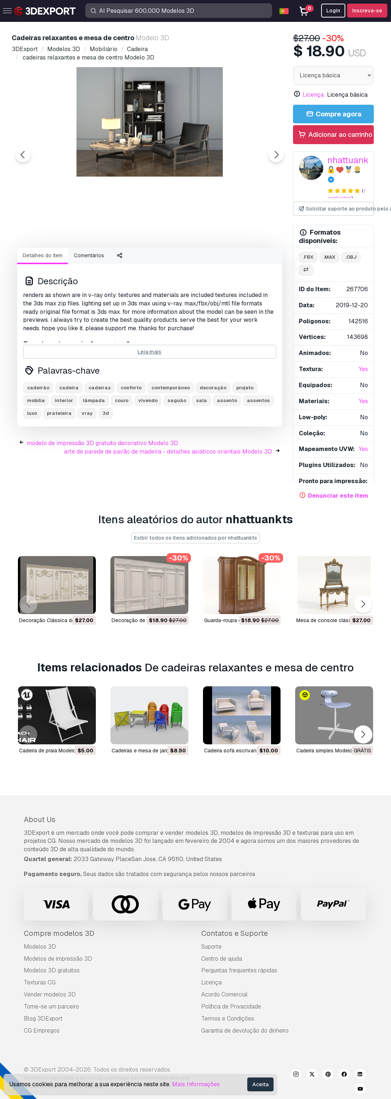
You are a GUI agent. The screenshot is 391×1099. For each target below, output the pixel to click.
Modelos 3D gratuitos (52, 970)
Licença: (314, 95)
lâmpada (94, 440)
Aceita (260, 1084)
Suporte (211, 946)
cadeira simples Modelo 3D (328, 750)
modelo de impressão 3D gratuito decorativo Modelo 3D (102, 483)
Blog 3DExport (43, 1018)
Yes (363, 369)
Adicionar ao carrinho (335, 134)
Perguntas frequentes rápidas (239, 970)
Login (333, 10)
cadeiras (100, 428)
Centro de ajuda (221, 959)
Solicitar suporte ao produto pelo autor (336, 208)
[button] (363, 604)
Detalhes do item (43, 295)
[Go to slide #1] (54, 261)
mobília (36, 440)
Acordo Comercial (224, 994)
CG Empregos (42, 1030)
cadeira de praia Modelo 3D (51, 750)
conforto (131, 428)
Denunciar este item (338, 496)
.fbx (308, 257)
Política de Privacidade (231, 1006)
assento (227, 440)
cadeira (69, 428)
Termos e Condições (227, 1018)
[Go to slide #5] (241, 261)
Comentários (89, 295)
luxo (32, 453)
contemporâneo (170, 428)
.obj (351, 257)
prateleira (59, 453)
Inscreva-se (367, 10)
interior (64, 440)
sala (201, 440)
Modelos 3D (40, 946)
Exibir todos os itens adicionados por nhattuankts (195, 538)
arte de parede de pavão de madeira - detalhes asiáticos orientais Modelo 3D (168, 491)
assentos (258, 440)
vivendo (148, 440)
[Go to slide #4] (195, 261)
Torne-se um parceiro (51, 1006)
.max (329, 257)
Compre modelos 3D (59, 933)
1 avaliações (346, 194)
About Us (40, 819)
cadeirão (38, 428)
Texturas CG (40, 982)
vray (87, 453)
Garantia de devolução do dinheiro (245, 1030)
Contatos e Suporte (234, 933)
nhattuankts (351, 160)
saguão (177, 440)
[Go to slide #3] (148, 261)
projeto (244, 428)
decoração (213, 428)
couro (121, 440)
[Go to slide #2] (101, 261)
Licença (211, 982)
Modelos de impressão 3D (58, 959)
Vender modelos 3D (50, 994)
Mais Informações (196, 1084)
